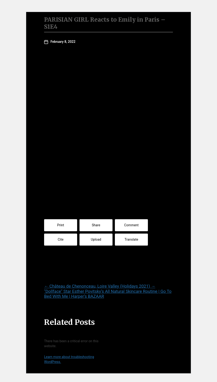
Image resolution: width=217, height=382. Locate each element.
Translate (131, 239)
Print (60, 225)
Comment (131, 225)
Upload (96, 239)
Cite (61, 239)
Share (96, 225)
